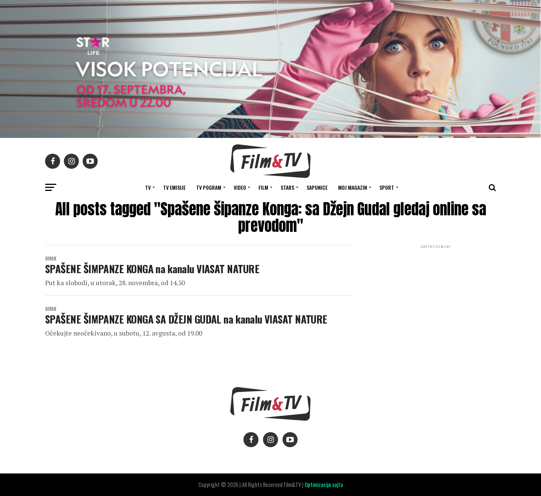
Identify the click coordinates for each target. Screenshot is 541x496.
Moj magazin (352, 187)
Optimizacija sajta (324, 484)
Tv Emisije (174, 187)
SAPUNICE (317, 187)
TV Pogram (208, 187)
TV (148, 187)
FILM (263, 187)
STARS (287, 187)
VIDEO (240, 187)
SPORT (386, 187)
